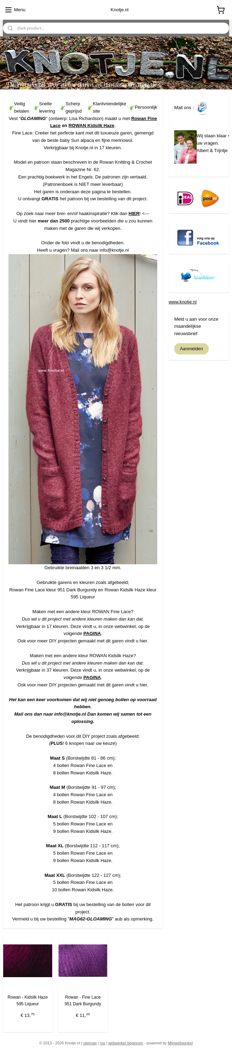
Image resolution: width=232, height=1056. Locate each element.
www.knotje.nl (182, 301)
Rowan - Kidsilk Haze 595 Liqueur (27, 1000)
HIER (134, 213)
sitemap (90, 1043)
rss (102, 1043)
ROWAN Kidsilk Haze (91, 125)
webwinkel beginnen (125, 1043)
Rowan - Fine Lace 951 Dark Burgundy (83, 1000)
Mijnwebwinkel (180, 1043)
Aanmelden (191, 348)
